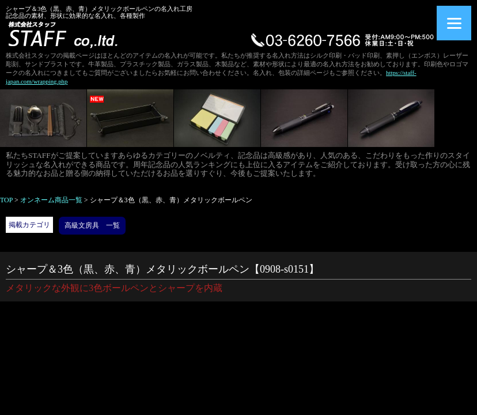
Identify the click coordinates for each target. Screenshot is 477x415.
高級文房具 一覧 (92, 225)
